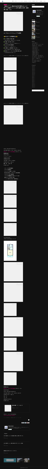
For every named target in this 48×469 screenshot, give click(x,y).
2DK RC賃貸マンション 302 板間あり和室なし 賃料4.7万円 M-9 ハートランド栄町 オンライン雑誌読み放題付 (20, 435)
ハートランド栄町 (20, 1)
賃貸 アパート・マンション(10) (17, 417)
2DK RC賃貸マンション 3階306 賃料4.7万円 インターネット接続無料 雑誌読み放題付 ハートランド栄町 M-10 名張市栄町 (21, 443)
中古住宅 (39, 45)
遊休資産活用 (25, 1)
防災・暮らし (34, 44)
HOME (13, 1)
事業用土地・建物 (35, 51)
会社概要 (33, 1)
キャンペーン (5, 4)
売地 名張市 (40, 55)
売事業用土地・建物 (35, 52)
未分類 (33, 62)
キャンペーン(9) (5, 417)
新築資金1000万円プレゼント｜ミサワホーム (10, 450)
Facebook (41, 1)
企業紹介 (44, 1)
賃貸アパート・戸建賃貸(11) (11, 417)
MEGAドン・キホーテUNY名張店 (9, 388)
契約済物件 (34, 45)
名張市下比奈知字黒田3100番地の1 (9, 415)
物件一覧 (16, 1)
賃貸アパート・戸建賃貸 (36, 58)
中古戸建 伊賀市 (35, 48)
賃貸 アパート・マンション (36, 59)
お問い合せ (29, 1)
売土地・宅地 (34, 55)
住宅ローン (37, 1)
